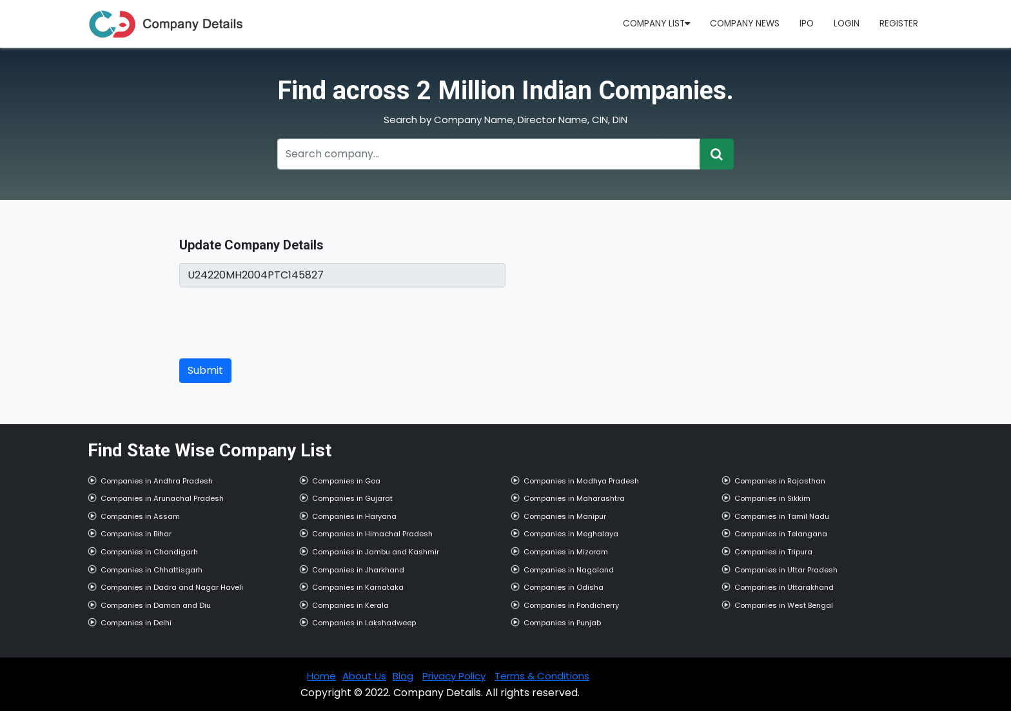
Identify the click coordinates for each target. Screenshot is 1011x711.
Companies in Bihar (136, 534)
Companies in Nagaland (569, 570)
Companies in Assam (140, 516)
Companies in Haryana (354, 516)
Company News (745, 23)
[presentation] (277, 323)
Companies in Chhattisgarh (151, 570)
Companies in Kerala (350, 605)
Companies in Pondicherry (571, 605)
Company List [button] (656, 23)
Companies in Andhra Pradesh (157, 481)
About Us (364, 676)
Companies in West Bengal (783, 605)
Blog (403, 676)
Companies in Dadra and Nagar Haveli (172, 587)
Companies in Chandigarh (149, 552)
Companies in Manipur (565, 516)
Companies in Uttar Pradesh (786, 570)
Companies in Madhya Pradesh (581, 481)
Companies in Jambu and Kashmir (375, 552)
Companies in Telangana (780, 534)
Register (898, 23)
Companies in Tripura (773, 552)
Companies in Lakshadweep (364, 623)
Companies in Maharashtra (574, 498)
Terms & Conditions (542, 676)
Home (321, 676)
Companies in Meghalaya (571, 534)
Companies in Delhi (136, 623)
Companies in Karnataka (358, 587)
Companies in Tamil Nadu (781, 516)
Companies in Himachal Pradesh (372, 534)
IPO (807, 23)
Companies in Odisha (564, 587)
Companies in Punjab (562, 623)
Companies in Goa (346, 481)
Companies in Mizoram (566, 552)
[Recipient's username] (488, 154)
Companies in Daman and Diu (156, 605)
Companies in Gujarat (352, 498)
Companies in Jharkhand (358, 570)
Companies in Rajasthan (779, 481)
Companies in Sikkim (772, 498)
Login (846, 23)
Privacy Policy (454, 676)
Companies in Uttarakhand (784, 587)
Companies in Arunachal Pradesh (162, 498)
